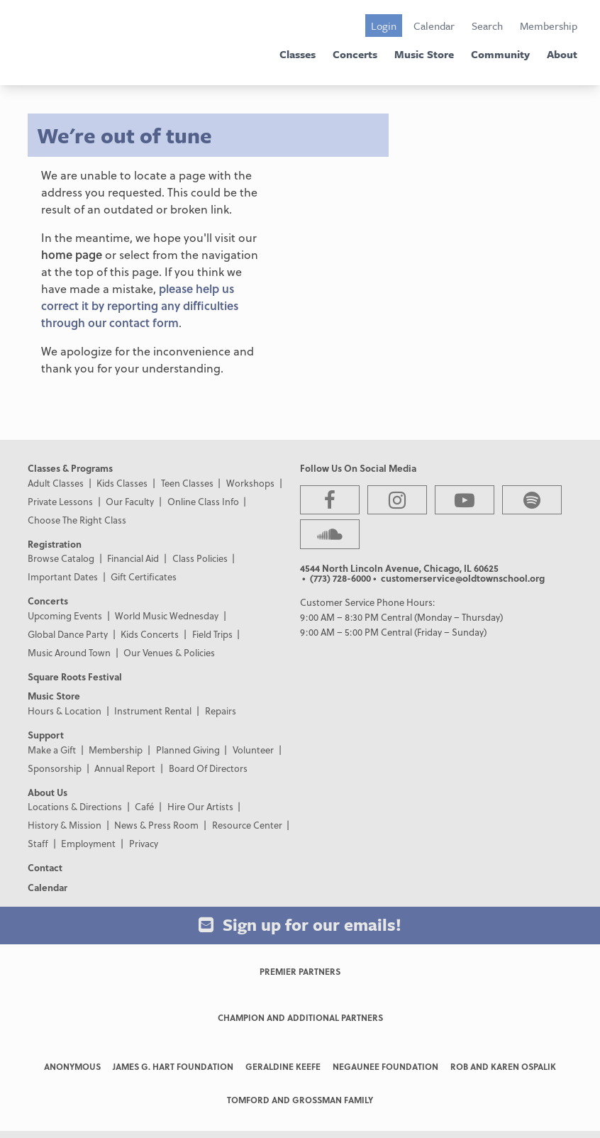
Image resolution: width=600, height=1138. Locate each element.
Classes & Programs (70, 468)
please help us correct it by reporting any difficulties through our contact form (139, 305)
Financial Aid (133, 558)
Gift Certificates (144, 576)
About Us (47, 792)
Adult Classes (56, 483)
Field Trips (212, 634)
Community (500, 54)
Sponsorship (55, 768)
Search (487, 25)
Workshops (250, 483)
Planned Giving (188, 749)
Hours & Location (64, 710)
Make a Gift (52, 749)
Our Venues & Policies (169, 652)
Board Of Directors (208, 768)
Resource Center (247, 825)
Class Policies (200, 558)
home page (71, 254)
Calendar (434, 25)
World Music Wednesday (166, 615)
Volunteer (253, 749)
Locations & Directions (75, 806)
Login (383, 25)
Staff (38, 843)
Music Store (424, 54)
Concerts (355, 54)
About (562, 54)
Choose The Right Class (77, 519)
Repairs (220, 710)
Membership (548, 25)
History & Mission (64, 825)
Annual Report (124, 768)
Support (46, 734)
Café (144, 806)
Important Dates (63, 576)
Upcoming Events (65, 615)
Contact (45, 867)
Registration (55, 544)
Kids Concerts (150, 634)
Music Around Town (69, 652)
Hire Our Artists (200, 806)
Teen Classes (187, 483)
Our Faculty (130, 501)
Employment (88, 843)
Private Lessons (60, 501)
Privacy (143, 843)
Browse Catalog (61, 558)
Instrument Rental (152, 710)
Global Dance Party (68, 634)
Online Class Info (203, 501)
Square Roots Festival (75, 676)
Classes (297, 54)
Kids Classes (122, 483)
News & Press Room (156, 825)
